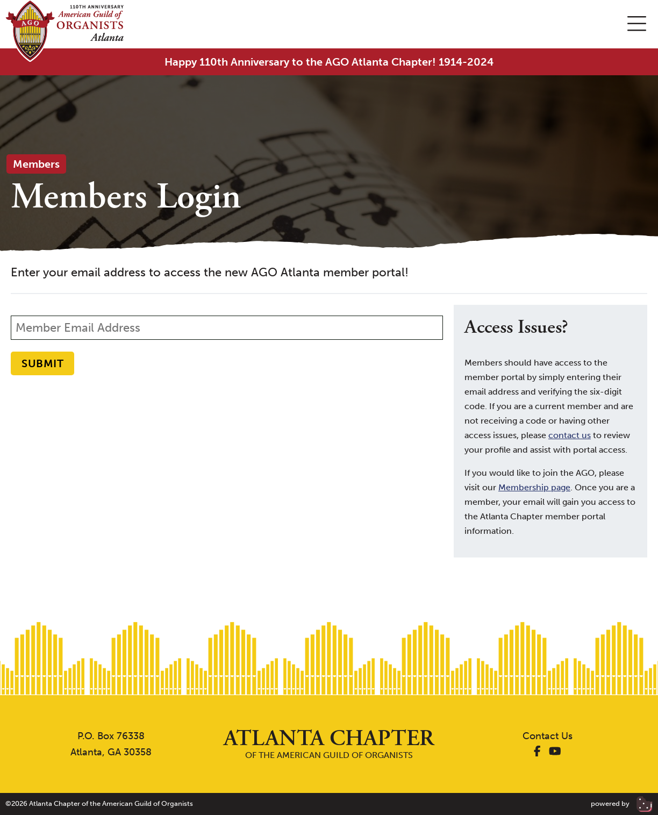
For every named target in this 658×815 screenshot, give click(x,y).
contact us (569, 435)
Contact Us (548, 736)
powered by (622, 803)
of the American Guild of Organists (329, 743)
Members (36, 164)
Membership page (534, 487)
